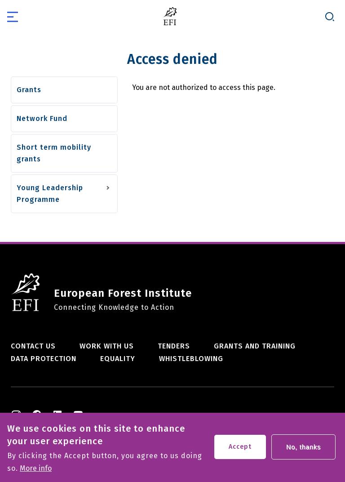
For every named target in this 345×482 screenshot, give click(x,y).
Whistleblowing (191, 358)
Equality (117, 358)
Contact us (33, 346)
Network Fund (42, 118)
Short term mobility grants (54, 153)
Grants (29, 89)
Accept (240, 451)
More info (36, 473)
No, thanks (303, 451)
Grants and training (255, 346)
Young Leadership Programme (50, 193)
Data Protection (43, 358)
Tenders (174, 346)
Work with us (107, 346)
